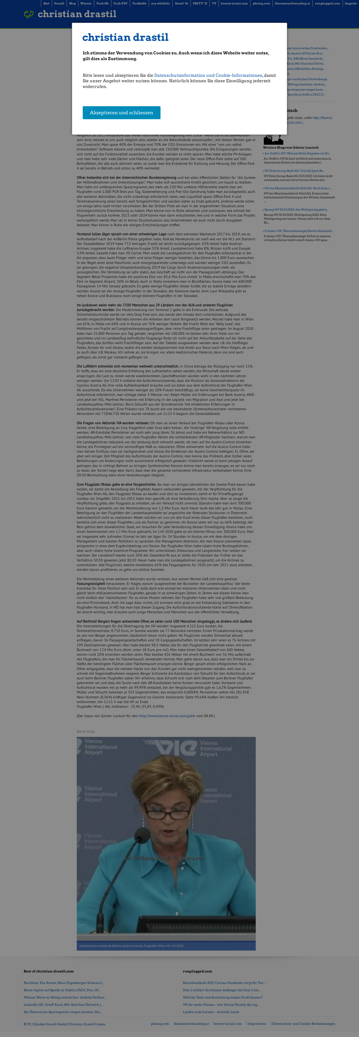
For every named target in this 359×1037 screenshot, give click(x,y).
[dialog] (179, 79)
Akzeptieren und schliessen (121, 113)
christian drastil (125, 37)
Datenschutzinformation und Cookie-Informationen (208, 75)
